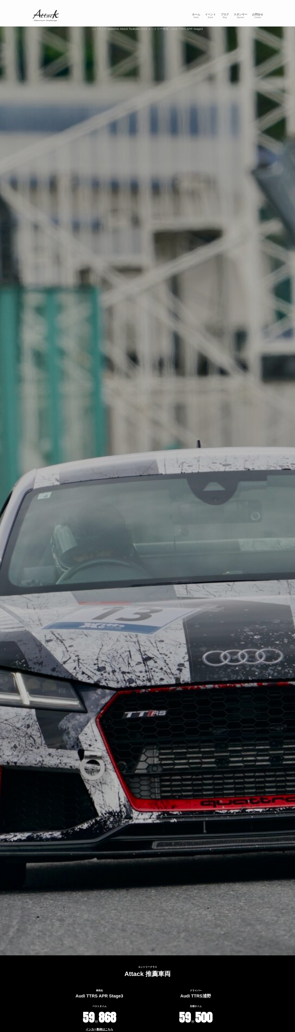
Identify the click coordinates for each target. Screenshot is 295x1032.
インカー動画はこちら (99, 1029)
